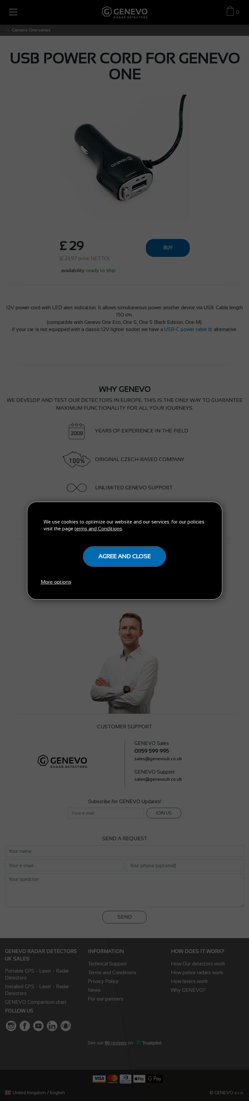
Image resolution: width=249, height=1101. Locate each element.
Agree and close (124, 556)
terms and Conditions (98, 528)
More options (56, 582)
